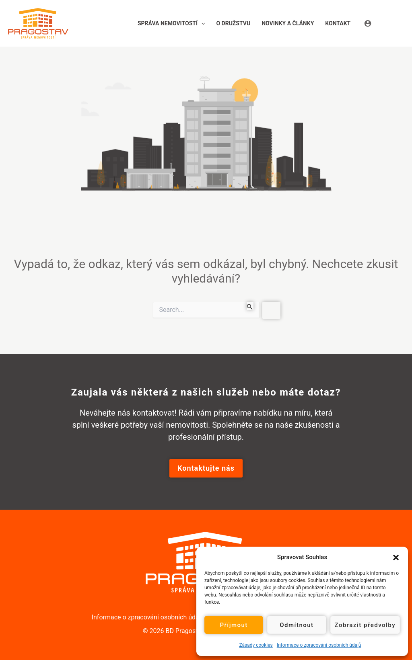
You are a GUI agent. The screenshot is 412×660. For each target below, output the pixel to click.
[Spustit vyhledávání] (250, 306)
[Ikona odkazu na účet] (384, 23)
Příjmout (233, 625)
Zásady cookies (255, 645)
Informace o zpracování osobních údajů (319, 645)
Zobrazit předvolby (365, 625)
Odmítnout (296, 625)
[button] (396, 557)
